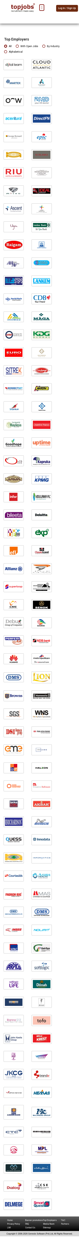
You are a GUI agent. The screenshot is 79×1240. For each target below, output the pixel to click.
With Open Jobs (27, 46)
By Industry (51, 46)
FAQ (27, 1224)
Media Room (49, 1224)
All (8, 46)
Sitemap (47, 1227)
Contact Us (30, 1227)
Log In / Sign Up (67, 8)
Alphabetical (13, 52)
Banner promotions (34, 1220)
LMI (9, 1227)
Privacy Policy (13, 1224)
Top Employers (50, 1220)
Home (10, 1220)
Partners (65, 1224)
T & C (63, 1220)
